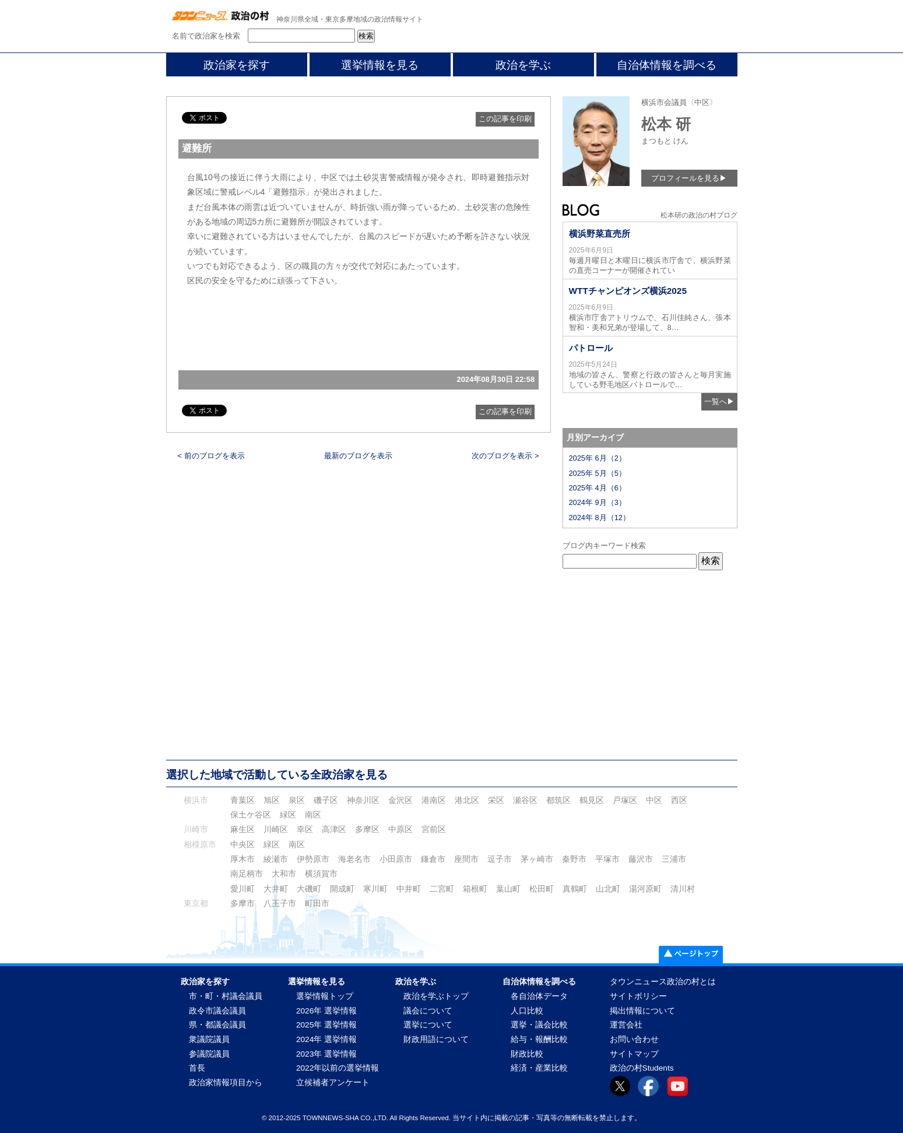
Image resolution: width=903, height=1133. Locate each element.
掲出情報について (642, 1010)
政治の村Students (642, 1068)
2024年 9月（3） (597, 502)
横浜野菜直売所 (599, 233)
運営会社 (626, 1024)
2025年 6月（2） (597, 458)
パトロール (591, 348)
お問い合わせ (634, 1039)
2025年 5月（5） (597, 473)
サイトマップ (634, 1054)
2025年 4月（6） (597, 487)
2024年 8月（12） (599, 517)
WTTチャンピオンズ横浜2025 (628, 291)
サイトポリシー (638, 996)
